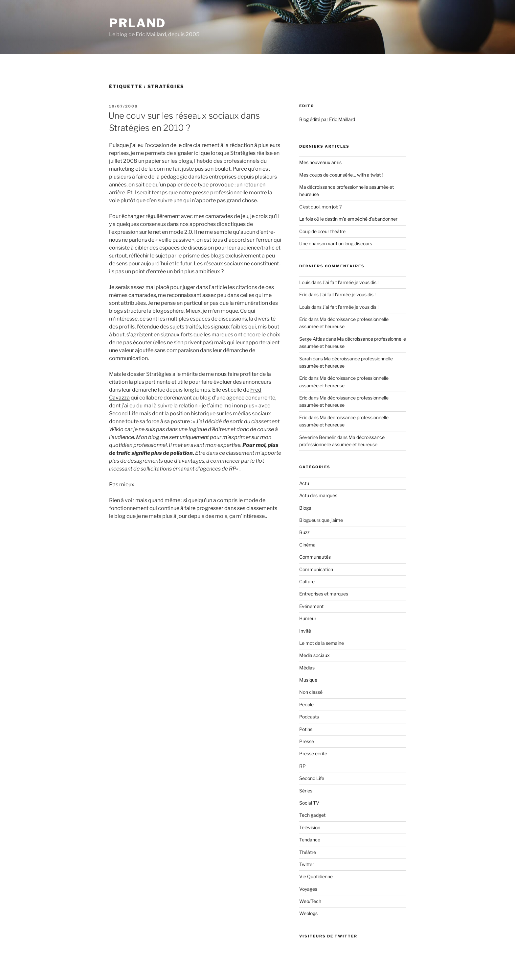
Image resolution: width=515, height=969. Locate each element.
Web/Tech (310, 901)
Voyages (308, 889)
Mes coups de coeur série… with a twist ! (341, 175)
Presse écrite (313, 753)
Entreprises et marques (323, 593)
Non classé (311, 692)
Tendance (309, 839)
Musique (308, 680)
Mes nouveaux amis (320, 162)
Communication (316, 569)
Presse (306, 741)
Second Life (311, 778)
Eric (303, 294)
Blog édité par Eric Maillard (327, 119)
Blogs (305, 508)
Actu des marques (318, 495)
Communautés (315, 557)
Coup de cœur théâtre (322, 231)
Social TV (309, 803)
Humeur (307, 618)
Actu (304, 483)
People (306, 704)
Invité (305, 631)
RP (302, 766)
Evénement (311, 606)
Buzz (304, 532)
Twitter (306, 864)
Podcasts (309, 716)
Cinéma (307, 544)
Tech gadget (312, 815)
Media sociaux (314, 655)
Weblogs (308, 913)
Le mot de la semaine (321, 643)
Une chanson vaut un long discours (335, 243)
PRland (137, 23)
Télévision (309, 827)
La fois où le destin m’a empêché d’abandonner (348, 219)
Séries (305, 790)
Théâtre (307, 852)
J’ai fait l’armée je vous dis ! (350, 282)
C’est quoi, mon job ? (320, 206)
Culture (307, 581)
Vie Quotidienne (316, 876)
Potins (305, 729)
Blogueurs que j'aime (321, 520)
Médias (307, 667)
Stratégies (243, 153)
